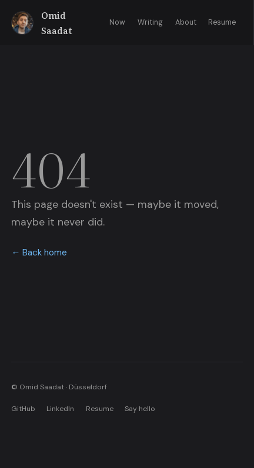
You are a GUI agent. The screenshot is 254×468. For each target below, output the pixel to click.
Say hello (140, 408)
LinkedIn (60, 408)
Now (117, 22)
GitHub (23, 408)
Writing (150, 22)
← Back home (39, 252)
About (185, 22)
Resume (222, 22)
